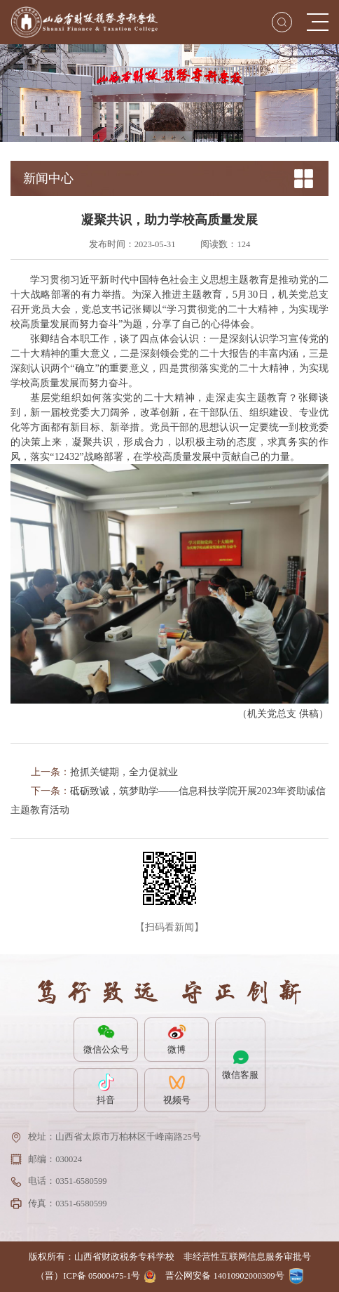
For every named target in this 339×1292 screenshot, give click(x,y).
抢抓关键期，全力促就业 (124, 771)
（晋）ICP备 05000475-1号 (88, 1276)
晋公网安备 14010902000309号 (224, 1276)
